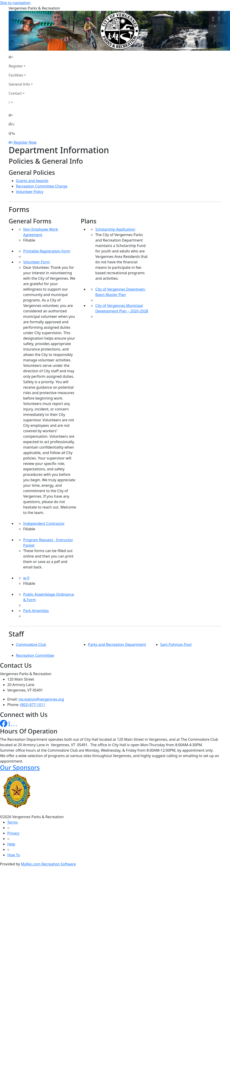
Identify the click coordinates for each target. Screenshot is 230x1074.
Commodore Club (31, 644)
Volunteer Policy (29, 191)
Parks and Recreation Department (117, 644)
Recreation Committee (35, 655)
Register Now (25, 142)
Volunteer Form (36, 261)
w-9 (26, 577)
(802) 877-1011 (32, 704)
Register (16, 66)
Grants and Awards (32, 180)
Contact (15, 93)
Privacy (13, 833)
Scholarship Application (115, 229)
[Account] (21, 102)
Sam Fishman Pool (176, 644)
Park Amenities (36, 610)
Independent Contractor (44, 523)
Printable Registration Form (46, 251)
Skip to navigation (15, 2)
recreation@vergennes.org (41, 699)
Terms (12, 822)
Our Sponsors (20, 767)
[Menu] (12, 133)
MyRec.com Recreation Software (48, 864)
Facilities (16, 75)
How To (13, 854)
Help (11, 844)
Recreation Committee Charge (41, 186)
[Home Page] (21, 57)
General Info (19, 84)
